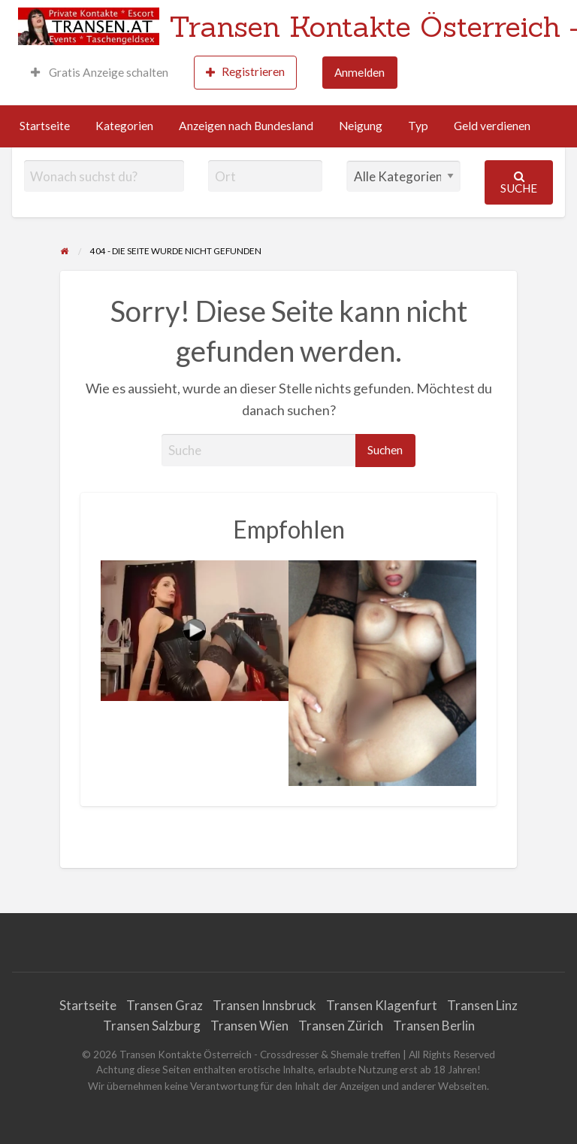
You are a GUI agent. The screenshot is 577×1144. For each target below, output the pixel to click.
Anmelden (359, 72)
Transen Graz (164, 1005)
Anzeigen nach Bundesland (246, 125)
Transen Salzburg (152, 1025)
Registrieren (245, 72)
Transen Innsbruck (264, 1005)
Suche (518, 182)
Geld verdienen (492, 125)
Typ (418, 125)
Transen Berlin (434, 1025)
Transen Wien (249, 1025)
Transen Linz (482, 1005)
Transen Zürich (340, 1025)
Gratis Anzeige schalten (99, 72)
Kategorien (124, 125)
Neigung (360, 125)
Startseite (45, 125)
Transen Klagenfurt (381, 1005)
